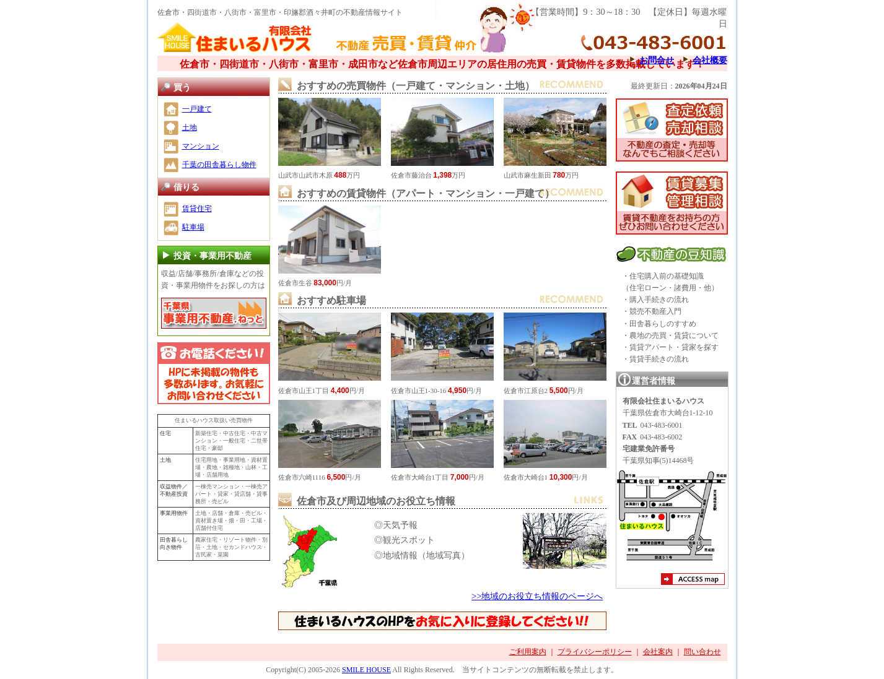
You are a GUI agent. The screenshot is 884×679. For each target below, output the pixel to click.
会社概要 (710, 60)
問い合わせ (702, 651)
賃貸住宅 (197, 208)
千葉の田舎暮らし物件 (219, 164)
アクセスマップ (693, 580)
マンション (200, 146)
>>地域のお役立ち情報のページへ (537, 596)
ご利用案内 (527, 651)
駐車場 (193, 227)
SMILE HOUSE (366, 669)
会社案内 (658, 651)
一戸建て (197, 109)
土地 (189, 127)
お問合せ (656, 60)
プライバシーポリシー (595, 651)
